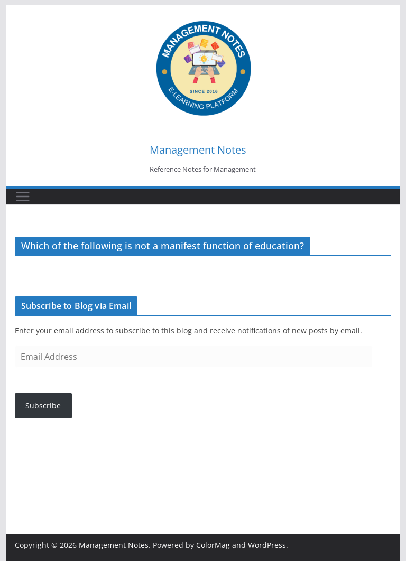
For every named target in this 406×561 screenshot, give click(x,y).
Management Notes (198, 150)
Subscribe (43, 405)
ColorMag (213, 545)
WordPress (267, 545)
